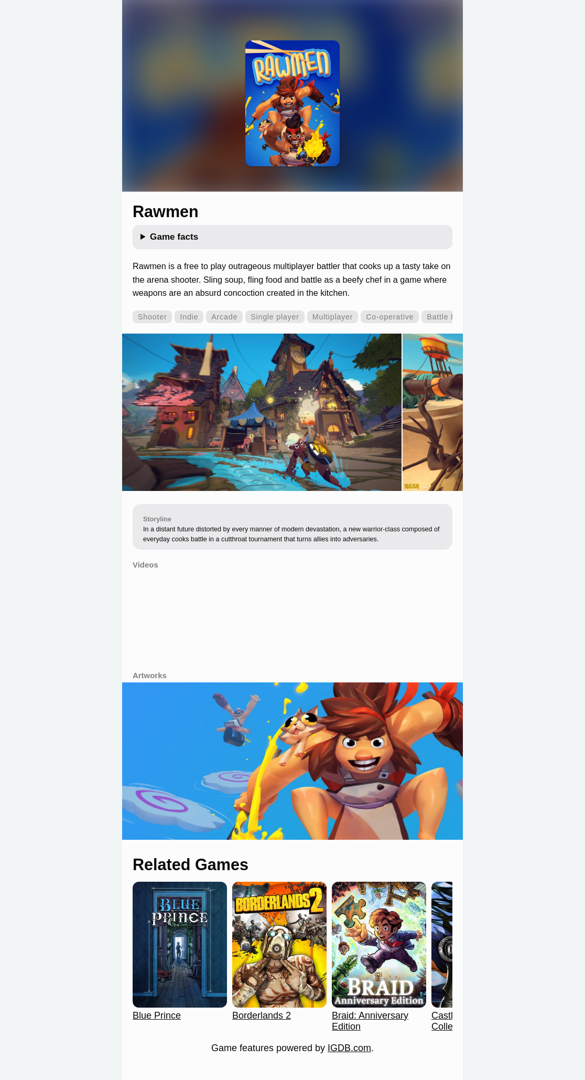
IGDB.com (349, 1048)
